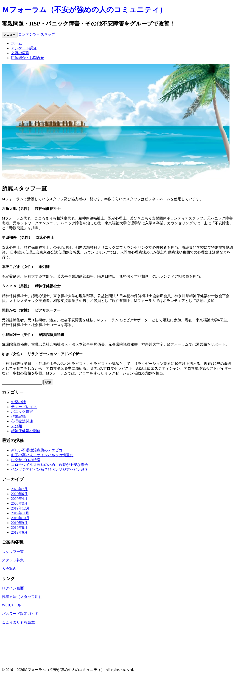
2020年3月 (19, 503)
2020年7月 (19, 489)
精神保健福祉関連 (25, 431)
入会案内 (9, 569)
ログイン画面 (13, 588)
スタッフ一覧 (13, 552)
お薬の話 (18, 402)
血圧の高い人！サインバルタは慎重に (42, 455)
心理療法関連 (22, 421)
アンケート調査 (24, 48)
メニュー (10, 34)
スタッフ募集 (13, 560)
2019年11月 (20, 513)
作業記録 (18, 416)
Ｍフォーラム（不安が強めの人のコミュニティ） (84, 10)
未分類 (16, 426)
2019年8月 (19, 528)
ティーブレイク (24, 407)
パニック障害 (22, 412)
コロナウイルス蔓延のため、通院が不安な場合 (49, 465)
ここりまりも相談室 (18, 622)
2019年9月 (19, 523)
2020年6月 (19, 494)
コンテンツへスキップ (36, 34)
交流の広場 (20, 53)
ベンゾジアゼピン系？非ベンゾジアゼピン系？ (49, 469)
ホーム (16, 43)
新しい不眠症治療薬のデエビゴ (36, 450)
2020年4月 (19, 499)
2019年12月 (20, 508)
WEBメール (11, 605)
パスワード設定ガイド (20, 614)
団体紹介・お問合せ (27, 58)
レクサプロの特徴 (25, 460)
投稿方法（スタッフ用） (22, 597)
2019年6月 (19, 532)
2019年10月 (20, 518)
